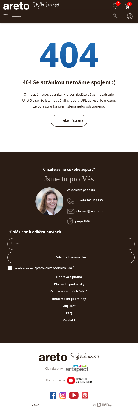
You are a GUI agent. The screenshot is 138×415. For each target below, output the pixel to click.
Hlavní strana (69, 118)
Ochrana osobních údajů (69, 289)
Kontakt (69, 318)
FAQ (69, 311)
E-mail (15, 241)
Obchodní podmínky (69, 282)
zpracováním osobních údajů (54, 266)
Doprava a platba (69, 275)
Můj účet (69, 304)
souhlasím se (24, 266)
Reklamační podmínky (69, 297)
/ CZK (37, 402)
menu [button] (12, 16)
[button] (130, 16)
